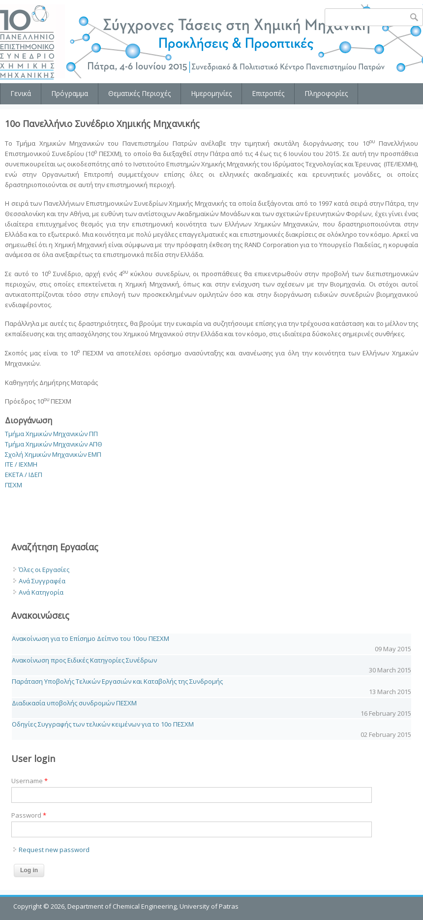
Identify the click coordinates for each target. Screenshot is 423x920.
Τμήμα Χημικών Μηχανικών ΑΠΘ (53, 444)
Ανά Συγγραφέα (42, 580)
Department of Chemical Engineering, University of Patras (153, 906)
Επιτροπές (268, 93)
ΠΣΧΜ (13, 484)
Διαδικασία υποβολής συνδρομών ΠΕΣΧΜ (74, 702)
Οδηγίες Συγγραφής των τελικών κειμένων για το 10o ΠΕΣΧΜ (103, 724)
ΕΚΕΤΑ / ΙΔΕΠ (23, 474)
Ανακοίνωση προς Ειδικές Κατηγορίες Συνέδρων (84, 660)
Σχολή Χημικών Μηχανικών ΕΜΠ (53, 454)
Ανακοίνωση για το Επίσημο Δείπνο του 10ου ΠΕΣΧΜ (90, 638)
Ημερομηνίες (211, 93)
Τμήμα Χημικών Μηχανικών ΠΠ (51, 433)
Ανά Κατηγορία (41, 592)
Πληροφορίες (326, 93)
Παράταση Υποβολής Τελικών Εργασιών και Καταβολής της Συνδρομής (117, 681)
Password (28, 815)
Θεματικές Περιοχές (139, 93)
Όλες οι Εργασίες (44, 569)
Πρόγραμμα (69, 93)
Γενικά (20, 93)
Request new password (54, 849)
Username (29, 780)
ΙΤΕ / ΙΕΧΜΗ (21, 464)
